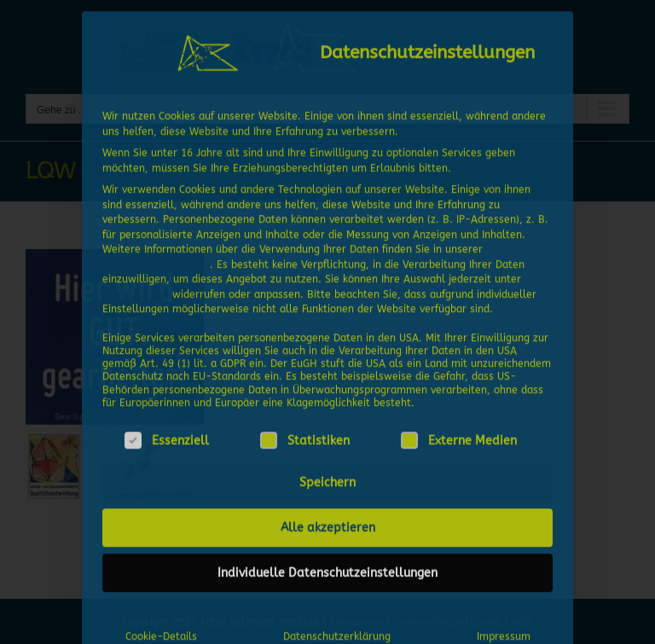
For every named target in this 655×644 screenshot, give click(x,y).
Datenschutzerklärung (156, 260)
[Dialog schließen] (552, 28)
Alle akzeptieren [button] (328, 524)
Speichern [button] (327, 479)
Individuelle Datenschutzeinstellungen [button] (327, 569)
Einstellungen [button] (135, 290)
